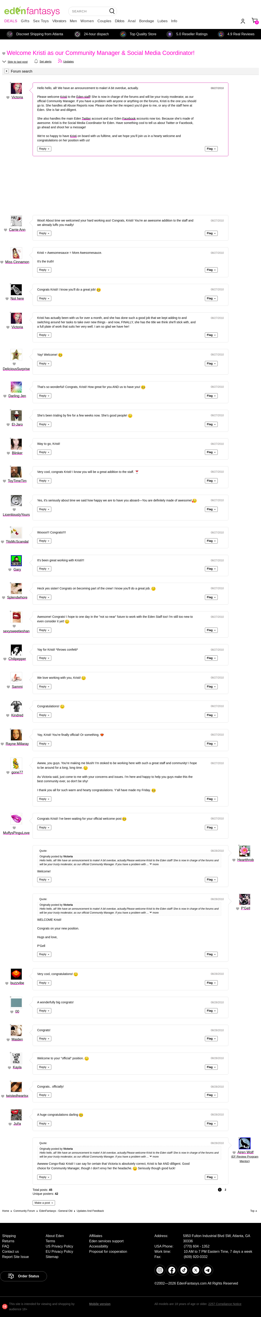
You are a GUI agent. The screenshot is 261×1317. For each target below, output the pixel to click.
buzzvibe (17, 983)
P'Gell (245, 908)
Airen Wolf (246, 1152)
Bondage (146, 21)
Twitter (86, 118)
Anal (132, 21)
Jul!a (17, 1124)
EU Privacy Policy (59, 1251)
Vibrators (59, 21)
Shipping (9, 1236)
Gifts (25, 21)
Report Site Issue (15, 1257)
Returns (8, 1241)
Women (87, 21)
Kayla (17, 1067)
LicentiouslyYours (16, 514)
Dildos (119, 21)
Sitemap (52, 1257)
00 (17, 1011)
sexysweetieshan (16, 631)
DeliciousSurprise (16, 369)
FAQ (5, 1246)
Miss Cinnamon (17, 262)
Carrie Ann (17, 230)
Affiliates (95, 1236)
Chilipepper (17, 659)
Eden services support (106, 1241)
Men (73, 21)
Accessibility (98, 1246)
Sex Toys (41, 21)
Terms (50, 1241)
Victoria (17, 97)
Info (174, 21)
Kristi (63, 96)
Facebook (129, 118)
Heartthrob (245, 860)
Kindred (17, 715)
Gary (17, 569)
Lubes (162, 21)
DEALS (10, 21)
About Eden (55, 1236)
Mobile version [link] (99, 1304)
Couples (104, 21)
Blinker (17, 453)
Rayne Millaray (17, 744)
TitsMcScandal (17, 541)
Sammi (17, 687)
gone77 (17, 772)
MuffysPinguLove (16, 833)
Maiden (17, 1039)
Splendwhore (17, 597)
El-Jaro (17, 424)
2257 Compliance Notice (224, 1304)
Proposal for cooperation (108, 1251)
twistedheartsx (17, 1096)
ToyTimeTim (17, 481)
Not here (17, 298)
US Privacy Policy (59, 1246)
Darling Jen (17, 396)
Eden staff (83, 96)
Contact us (10, 1251)
